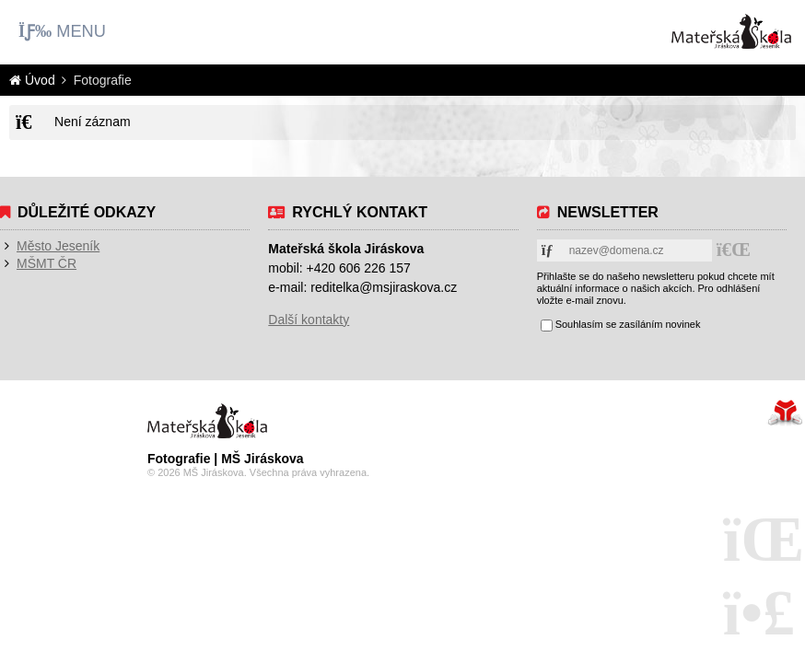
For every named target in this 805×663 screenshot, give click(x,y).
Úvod (731, 31)
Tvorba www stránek (785, 412)
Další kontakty (308, 319)
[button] (62, 31)
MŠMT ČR (46, 263)
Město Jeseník (58, 245)
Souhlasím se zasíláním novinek (628, 324)
